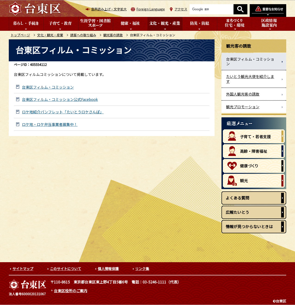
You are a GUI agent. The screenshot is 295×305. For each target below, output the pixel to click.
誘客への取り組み (83, 35)
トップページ (20, 35)
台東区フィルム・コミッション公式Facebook (60, 99)
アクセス (181, 9)
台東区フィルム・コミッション (48, 87)
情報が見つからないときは (249, 226)
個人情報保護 (108, 268)
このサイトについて (65, 268)
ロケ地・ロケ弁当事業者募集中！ (49, 124)
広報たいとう (237, 212)
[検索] (212, 9)
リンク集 (142, 268)
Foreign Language (150, 9)
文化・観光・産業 (50, 35)
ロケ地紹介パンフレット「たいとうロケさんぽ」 (63, 111)
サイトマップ (22, 268)
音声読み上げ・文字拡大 (109, 9)
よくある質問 (237, 198)
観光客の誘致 (113, 35)
